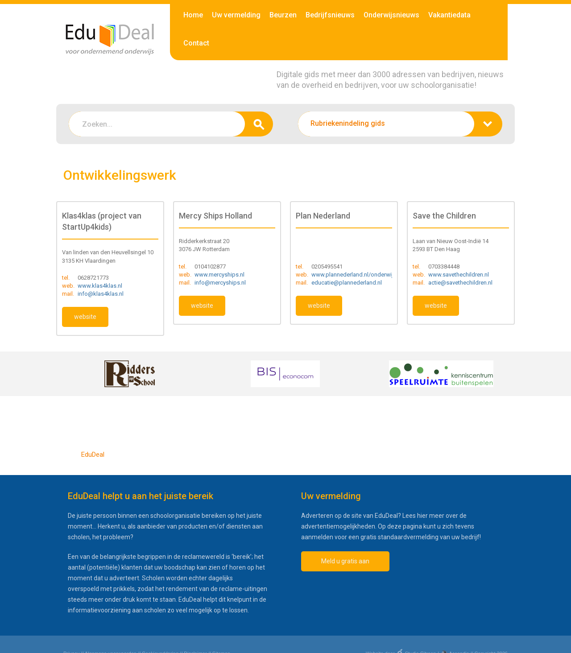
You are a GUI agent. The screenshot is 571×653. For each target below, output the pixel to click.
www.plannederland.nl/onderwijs (353, 274)
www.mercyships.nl (219, 274)
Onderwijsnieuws (391, 15)
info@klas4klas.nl (101, 293)
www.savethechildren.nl (458, 274)
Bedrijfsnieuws (330, 15)
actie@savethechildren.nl (460, 282)
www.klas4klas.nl (100, 285)
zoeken (259, 124)
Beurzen (283, 15)
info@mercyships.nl (220, 282)
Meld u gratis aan (345, 561)
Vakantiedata (449, 15)
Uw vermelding (236, 15)
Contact (196, 43)
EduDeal (92, 454)
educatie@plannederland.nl (346, 282)
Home (193, 15)
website (85, 316)
